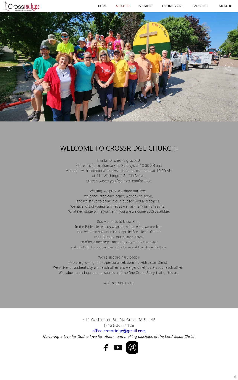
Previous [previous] (9, 67)
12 (139, 117)
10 (132, 117)
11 (136, 117)
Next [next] (229, 67)
